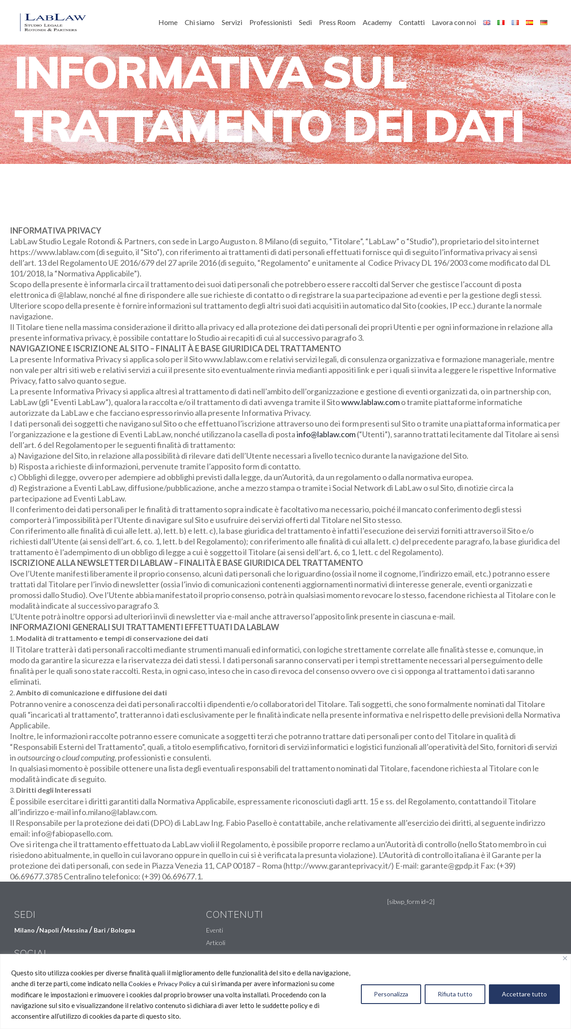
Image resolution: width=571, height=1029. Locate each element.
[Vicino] (565, 958)
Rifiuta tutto (455, 994)
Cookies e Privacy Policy (161, 983)
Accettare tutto (524, 994)
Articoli (215, 942)
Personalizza (391, 994)
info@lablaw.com (326, 434)
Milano (24, 930)
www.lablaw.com (370, 402)
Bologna (123, 930)
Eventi (214, 930)
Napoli (49, 930)
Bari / (102, 930)
